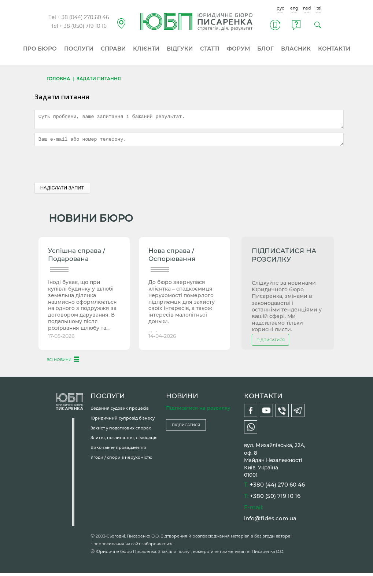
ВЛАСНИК (296, 48)
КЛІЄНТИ (146, 48)
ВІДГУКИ (180, 48)
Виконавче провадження (118, 450)
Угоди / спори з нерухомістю (121, 460)
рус (280, 8)
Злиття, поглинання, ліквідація (124, 440)
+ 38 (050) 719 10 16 (83, 26)
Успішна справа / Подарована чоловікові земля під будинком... (82, 258)
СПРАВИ (113, 48)
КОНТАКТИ (334, 48)
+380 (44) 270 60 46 (277, 487)
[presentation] (90, 167)
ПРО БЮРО (40, 48)
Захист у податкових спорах (121, 431)
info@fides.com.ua (270, 521)
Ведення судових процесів (120, 411)
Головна (58, 78)
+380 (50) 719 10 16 (275, 499)
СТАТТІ (209, 48)
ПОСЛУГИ (78, 48)
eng (294, 8)
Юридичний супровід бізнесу (123, 421)
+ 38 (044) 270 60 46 (83, 17)
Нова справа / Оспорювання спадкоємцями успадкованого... (175, 258)
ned (307, 8)
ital (318, 8)
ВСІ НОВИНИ (59, 363)
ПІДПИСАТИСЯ (270, 343)
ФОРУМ (238, 48)
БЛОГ (265, 48)
